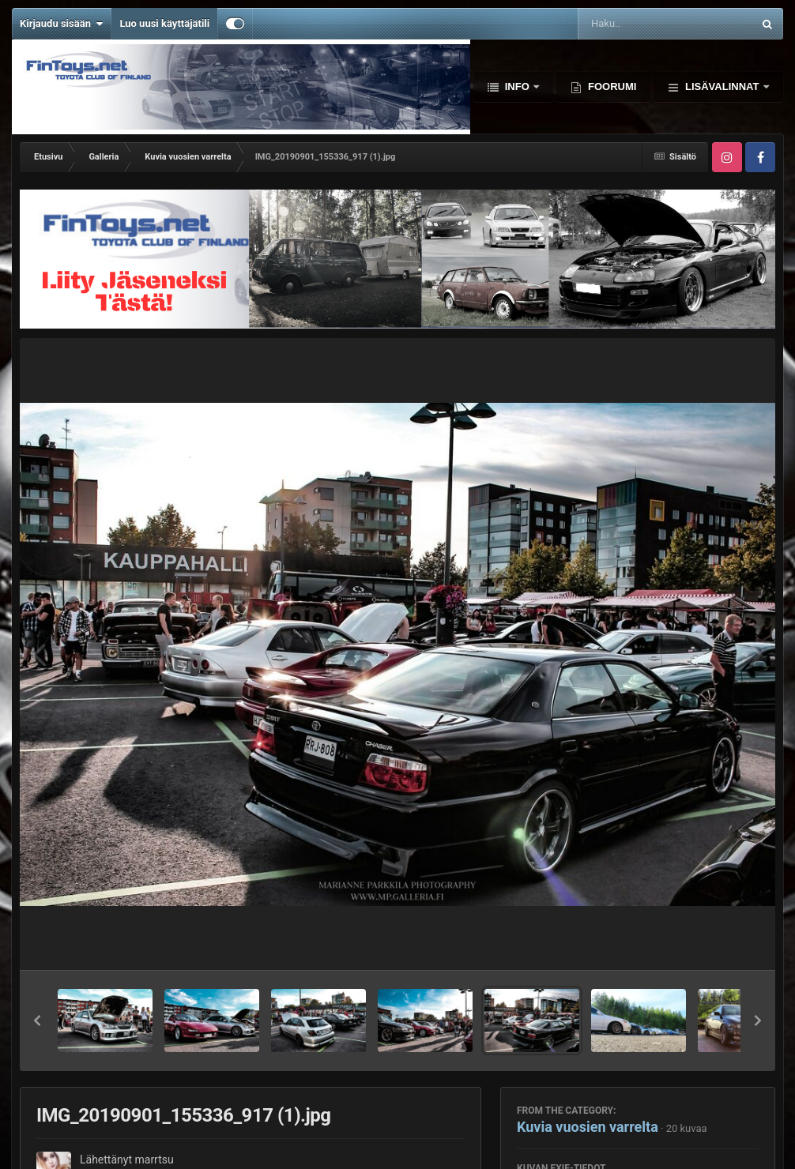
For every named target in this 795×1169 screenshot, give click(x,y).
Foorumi (610, 86)
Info (517, 86)
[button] (37, 1020)
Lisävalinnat (722, 86)
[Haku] (625, 23)
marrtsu (153, 1159)
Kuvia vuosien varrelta (587, 1126)
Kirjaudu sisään (61, 23)
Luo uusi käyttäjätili (164, 23)
